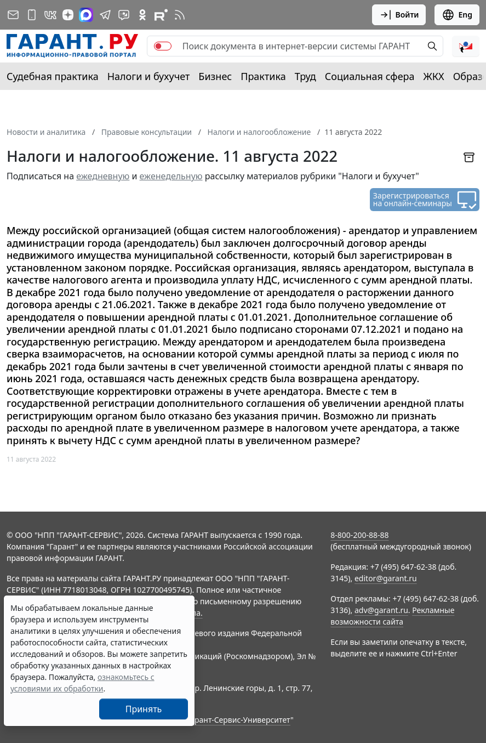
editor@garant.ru (386, 578)
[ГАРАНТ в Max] (86, 15)
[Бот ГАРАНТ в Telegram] (123, 14)
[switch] (162, 46)
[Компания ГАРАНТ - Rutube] (161, 14)
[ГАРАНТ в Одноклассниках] (142, 14)
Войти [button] (399, 14)
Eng (457, 14)
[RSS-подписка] (179, 14)
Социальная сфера (370, 76)
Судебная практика (53, 76)
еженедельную (171, 176)
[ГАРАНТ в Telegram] (105, 14)
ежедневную (102, 176)
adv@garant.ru (381, 610)
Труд (305, 76)
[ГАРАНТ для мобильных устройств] (31, 14)
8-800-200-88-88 (359, 535)
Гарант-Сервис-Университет (238, 719)
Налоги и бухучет (148, 76)
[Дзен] (67, 14)
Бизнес (215, 76)
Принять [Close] (143, 709)
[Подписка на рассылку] (13, 14)
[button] (465, 46)
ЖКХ (434, 76)
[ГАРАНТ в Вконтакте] (50, 14)
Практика (263, 76)
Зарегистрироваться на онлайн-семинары (412, 199)
